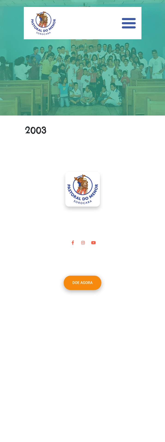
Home (71, 296)
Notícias (73, 330)
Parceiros (73, 319)
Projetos (73, 313)
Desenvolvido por (82, 423)
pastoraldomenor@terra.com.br (89, 365)
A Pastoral (74, 302)
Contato (72, 341)
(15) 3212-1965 (90, 371)
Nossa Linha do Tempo (85, 307)
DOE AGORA (82, 282)
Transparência (77, 335)
